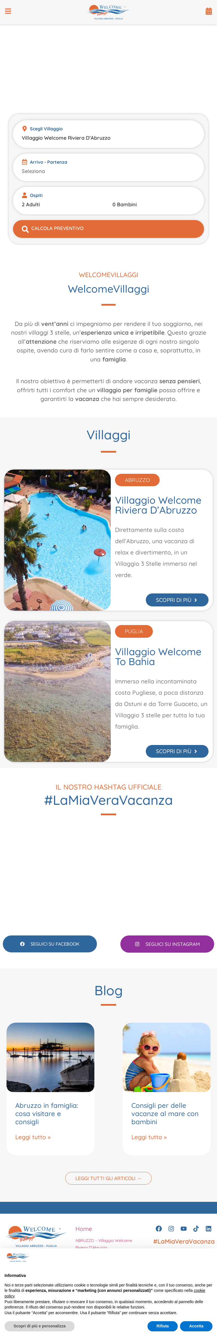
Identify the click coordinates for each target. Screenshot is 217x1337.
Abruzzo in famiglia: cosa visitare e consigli (46, 1118)
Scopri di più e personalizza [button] (40, 1326)
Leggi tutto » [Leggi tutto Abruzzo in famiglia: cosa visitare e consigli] (33, 1142)
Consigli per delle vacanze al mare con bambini (165, 1118)
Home (83, 1233)
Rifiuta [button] (163, 1326)
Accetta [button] (196, 1326)
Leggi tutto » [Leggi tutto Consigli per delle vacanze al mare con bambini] (149, 1142)
